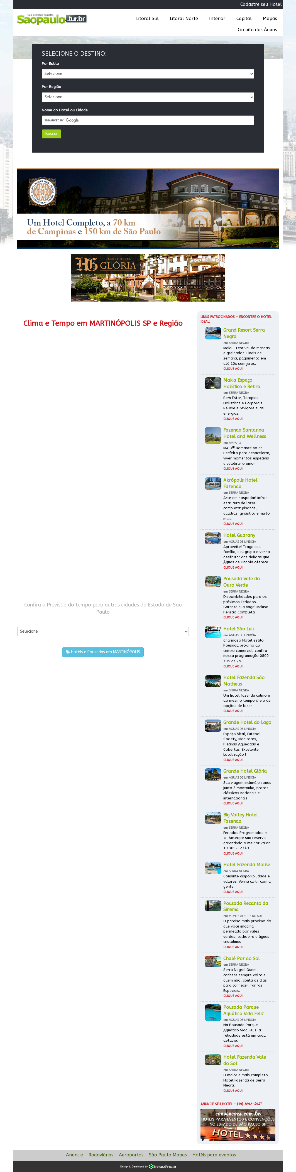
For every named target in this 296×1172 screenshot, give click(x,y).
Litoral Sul (147, 18)
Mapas (270, 18)
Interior (217, 18)
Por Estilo (50, 64)
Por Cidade (26, 621)
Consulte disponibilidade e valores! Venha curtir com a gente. (247, 881)
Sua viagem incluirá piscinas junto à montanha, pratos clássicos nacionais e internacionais (247, 790)
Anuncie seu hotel (216, 1104)
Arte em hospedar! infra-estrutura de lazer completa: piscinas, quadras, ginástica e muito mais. (246, 508)
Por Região (51, 87)
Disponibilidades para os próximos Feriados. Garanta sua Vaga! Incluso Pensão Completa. (245, 604)
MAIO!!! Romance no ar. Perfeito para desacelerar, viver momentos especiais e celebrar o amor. (246, 456)
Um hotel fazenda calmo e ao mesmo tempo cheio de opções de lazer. (247, 700)
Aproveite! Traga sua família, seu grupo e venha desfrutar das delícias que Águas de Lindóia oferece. (246, 554)
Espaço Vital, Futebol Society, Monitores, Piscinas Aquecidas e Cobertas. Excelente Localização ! (242, 744)
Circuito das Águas (257, 29)
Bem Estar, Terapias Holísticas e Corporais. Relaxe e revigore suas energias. (243, 405)
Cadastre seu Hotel (261, 4)
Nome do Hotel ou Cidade (65, 110)
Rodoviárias (101, 1155)
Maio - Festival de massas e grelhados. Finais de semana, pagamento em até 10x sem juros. (246, 356)
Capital (244, 18)
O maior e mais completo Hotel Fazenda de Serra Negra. (245, 1080)
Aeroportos (131, 1155)
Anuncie (74, 1155)
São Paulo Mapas (168, 1155)
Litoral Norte (184, 18)
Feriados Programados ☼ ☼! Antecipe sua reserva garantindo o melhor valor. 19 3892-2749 (246, 840)
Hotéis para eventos (214, 1155)
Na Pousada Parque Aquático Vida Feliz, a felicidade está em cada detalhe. (244, 1033)
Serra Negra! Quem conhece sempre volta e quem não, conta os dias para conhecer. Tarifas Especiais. (245, 980)
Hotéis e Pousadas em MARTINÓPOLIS (103, 652)
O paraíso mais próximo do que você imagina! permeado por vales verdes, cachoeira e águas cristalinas (247, 931)
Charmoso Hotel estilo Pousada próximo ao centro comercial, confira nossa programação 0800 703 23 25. (246, 650)
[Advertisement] (103, 471)
